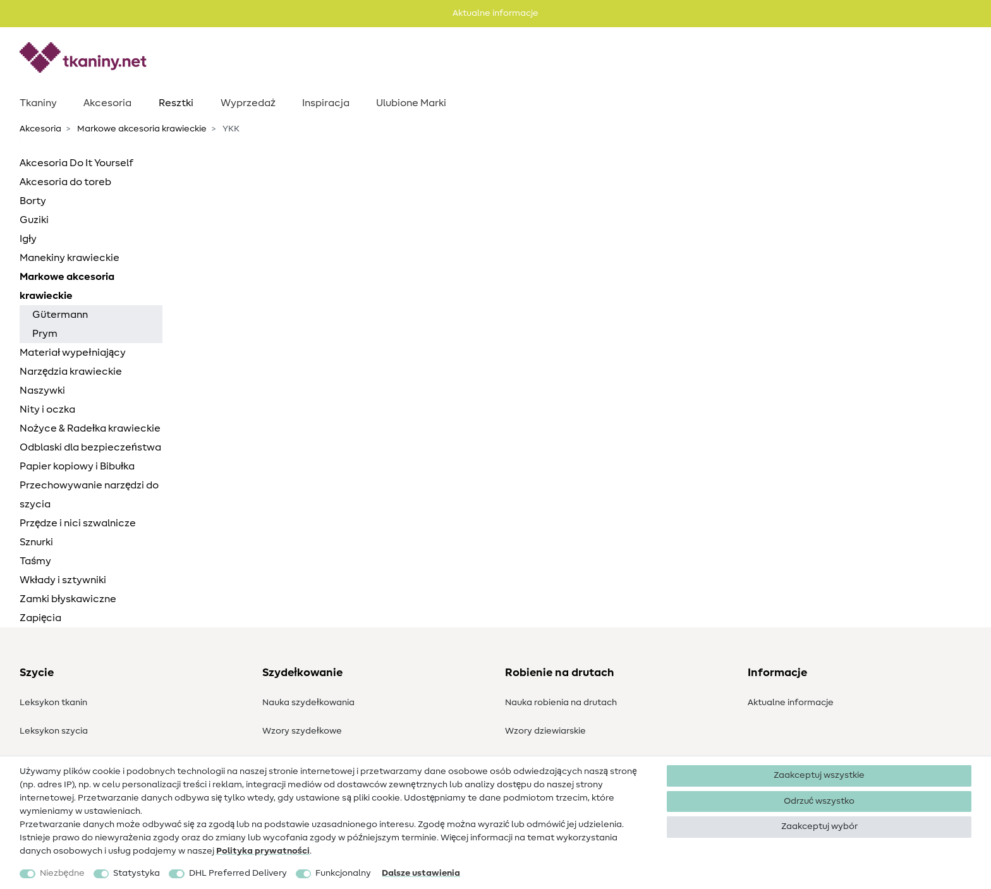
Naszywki (42, 390)
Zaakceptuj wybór (819, 826)
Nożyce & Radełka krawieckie (90, 428)
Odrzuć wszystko (819, 801)
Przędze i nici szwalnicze (78, 523)
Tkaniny (38, 103)
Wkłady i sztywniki (63, 580)
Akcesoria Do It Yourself (76, 163)
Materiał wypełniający (73, 353)
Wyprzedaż (248, 103)
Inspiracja (326, 103)
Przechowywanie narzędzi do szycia (89, 494)
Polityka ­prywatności (263, 851)
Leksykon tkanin (53, 702)
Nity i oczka (47, 409)
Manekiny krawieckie (69, 258)
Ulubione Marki (411, 103)
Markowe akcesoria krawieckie (141, 128)
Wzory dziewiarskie (545, 731)
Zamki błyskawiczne (68, 599)
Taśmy (35, 561)
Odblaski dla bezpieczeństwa (90, 447)
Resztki (176, 103)
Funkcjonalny (343, 873)
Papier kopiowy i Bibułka (77, 466)
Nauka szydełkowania (308, 702)
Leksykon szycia (54, 731)
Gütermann (60, 315)
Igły (28, 239)
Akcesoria (107, 103)
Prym (45, 334)
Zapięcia (40, 618)
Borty (33, 201)
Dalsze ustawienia (421, 873)
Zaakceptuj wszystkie (819, 775)
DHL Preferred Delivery (238, 873)
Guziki (34, 220)
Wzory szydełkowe (302, 731)
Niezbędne (62, 873)
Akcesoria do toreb (65, 182)
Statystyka (136, 873)
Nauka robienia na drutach (561, 702)
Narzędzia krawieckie (71, 371)
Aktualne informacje (791, 702)
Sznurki (36, 542)
